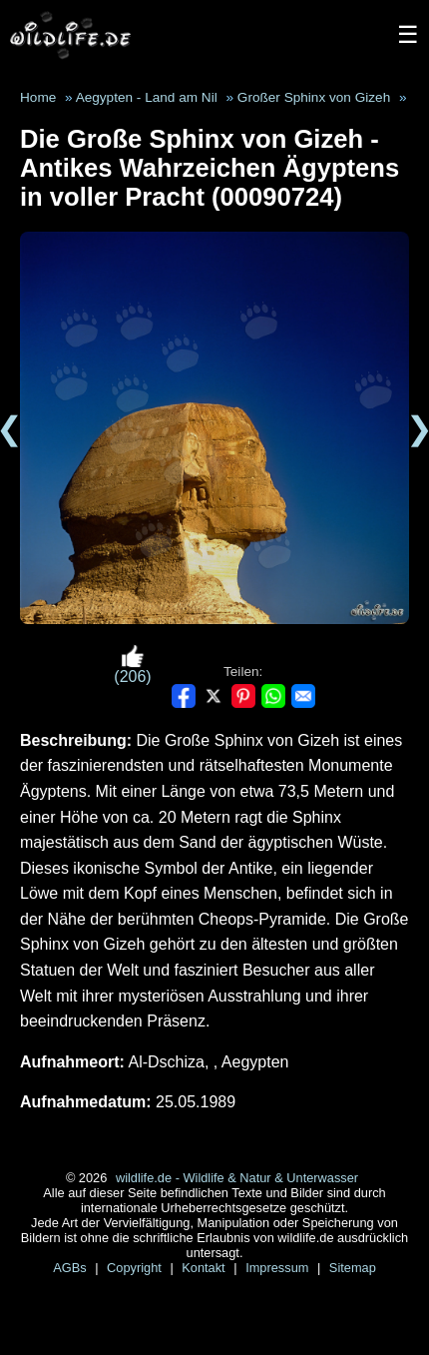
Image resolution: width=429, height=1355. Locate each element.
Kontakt (205, 1267)
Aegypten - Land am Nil (146, 97)
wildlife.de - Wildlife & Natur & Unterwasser (237, 1177)
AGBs (71, 1267)
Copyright (136, 1267)
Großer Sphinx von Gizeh (313, 97)
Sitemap (352, 1267)
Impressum (278, 1267)
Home (38, 97)
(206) (132, 664)
